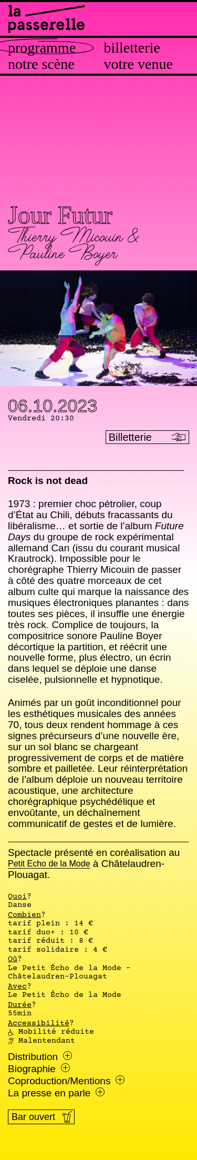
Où (12, 959)
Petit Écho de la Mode (49, 864)
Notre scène (41, 64)
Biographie (39, 1069)
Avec (17, 987)
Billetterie (132, 48)
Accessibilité (38, 1024)
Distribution (40, 1057)
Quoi (17, 897)
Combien (24, 915)
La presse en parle (56, 1093)
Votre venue (138, 64)
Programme (42, 48)
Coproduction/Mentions (66, 1081)
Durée (20, 1005)
